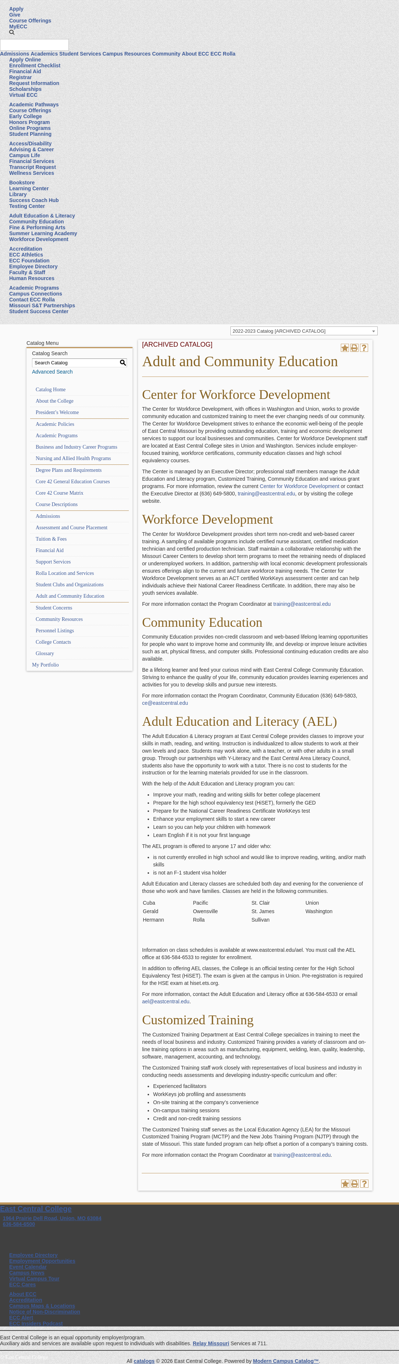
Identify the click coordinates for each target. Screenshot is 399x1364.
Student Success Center (38, 311)
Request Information (34, 83)
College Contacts (53, 642)
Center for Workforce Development (299, 486)
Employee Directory (33, 266)
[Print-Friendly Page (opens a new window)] (354, 348)
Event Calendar (28, 1267)
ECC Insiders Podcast (36, 1323)
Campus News (27, 1273)
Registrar (20, 77)
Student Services (80, 54)
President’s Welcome (57, 412)
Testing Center (27, 206)
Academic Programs (34, 288)
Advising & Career (31, 149)
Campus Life (24, 155)
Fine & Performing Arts (37, 227)
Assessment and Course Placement (71, 527)
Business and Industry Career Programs (76, 447)
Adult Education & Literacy (42, 216)
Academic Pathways (34, 104)
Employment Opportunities (42, 1261)
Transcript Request (32, 167)
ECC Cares (22, 1284)
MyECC (18, 26)
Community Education (36, 222)
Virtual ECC (23, 95)
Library (18, 194)
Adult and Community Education (70, 596)
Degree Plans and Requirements (69, 470)
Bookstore (22, 182)
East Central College (36, 1209)
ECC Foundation (29, 261)
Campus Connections (35, 294)
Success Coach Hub (34, 200)
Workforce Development (38, 239)
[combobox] (304, 330)
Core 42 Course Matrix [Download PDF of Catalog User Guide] (59, 493)
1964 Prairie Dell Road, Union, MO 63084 (52, 1218)
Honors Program (29, 122)
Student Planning (30, 134)
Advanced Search (52, 372)
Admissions (14, 54)
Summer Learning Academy (43, 233)
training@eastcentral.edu (266, 494)
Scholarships (25, 89)
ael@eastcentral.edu (166, 1001)
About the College (55, 401)
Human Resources (31, 278)
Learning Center (29, 188)
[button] (11, 32)
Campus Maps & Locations (42, 1306)
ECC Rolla (223, 54)
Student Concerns (54, 608)
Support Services (53, 562)
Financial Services (31, 161)
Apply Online (25, 60)
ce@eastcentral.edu (165, 703)
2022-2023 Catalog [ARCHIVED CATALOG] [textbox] (279, 331)
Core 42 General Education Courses (73, 481)
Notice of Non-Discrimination (44, 1312)
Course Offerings (30, 21)
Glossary (45, 653)
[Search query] (34, 45)
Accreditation (25, 249)
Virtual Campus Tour (34, 1279)
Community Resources (59, 619)
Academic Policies (55, 424)
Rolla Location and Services (65, 573)
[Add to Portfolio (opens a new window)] (345, 348)
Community (166, 54)
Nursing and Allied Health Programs (73, 458)
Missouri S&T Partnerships (42, 305)
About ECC (195, 54)
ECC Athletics (26, 255)
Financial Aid (25, 71)
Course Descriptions (57, 504)
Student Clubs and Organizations (69, 584)
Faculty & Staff (27, 272)
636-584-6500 (19, 1224)
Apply (16, 9)
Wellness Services (31, 173)
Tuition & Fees (51, 539)
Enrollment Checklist (34, 65)
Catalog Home (51, 389)
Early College (25, 116)
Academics (44, 54)
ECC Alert (21, 1318)
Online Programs (30, 128)
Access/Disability (30, 143)
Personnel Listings (55, 630)
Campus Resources (127, 54)
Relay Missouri (211, 1343)
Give (14, 15)
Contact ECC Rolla (32, 300)
